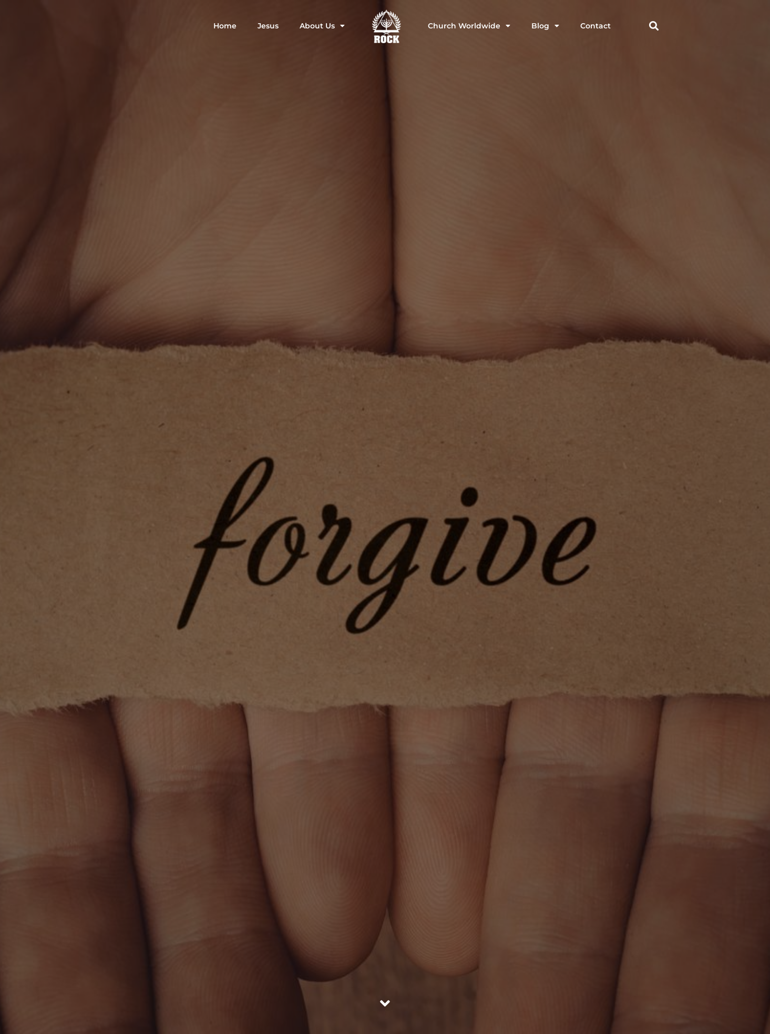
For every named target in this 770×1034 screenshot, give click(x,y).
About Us (322, 26)
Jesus (268, 26)
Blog (545, 26)
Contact (595, 26)
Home (225, 26)
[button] (654, 26)
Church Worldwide (469, 26)
